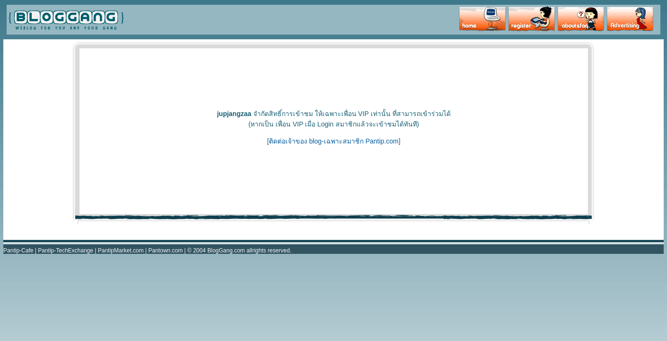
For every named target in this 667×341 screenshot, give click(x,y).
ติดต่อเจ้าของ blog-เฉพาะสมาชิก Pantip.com (334, 141)
